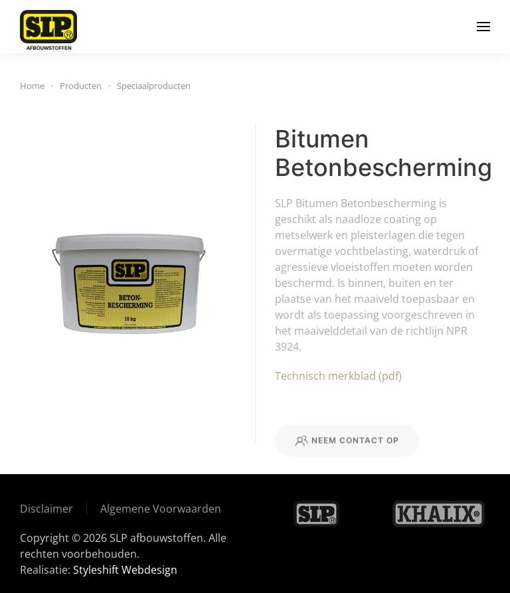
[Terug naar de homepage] (48, 26)
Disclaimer (46, 508)
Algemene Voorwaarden (160, 508)
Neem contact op (347, 457)
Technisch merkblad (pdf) (338, 376)
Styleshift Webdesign (125, 569)
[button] (483, 26)
